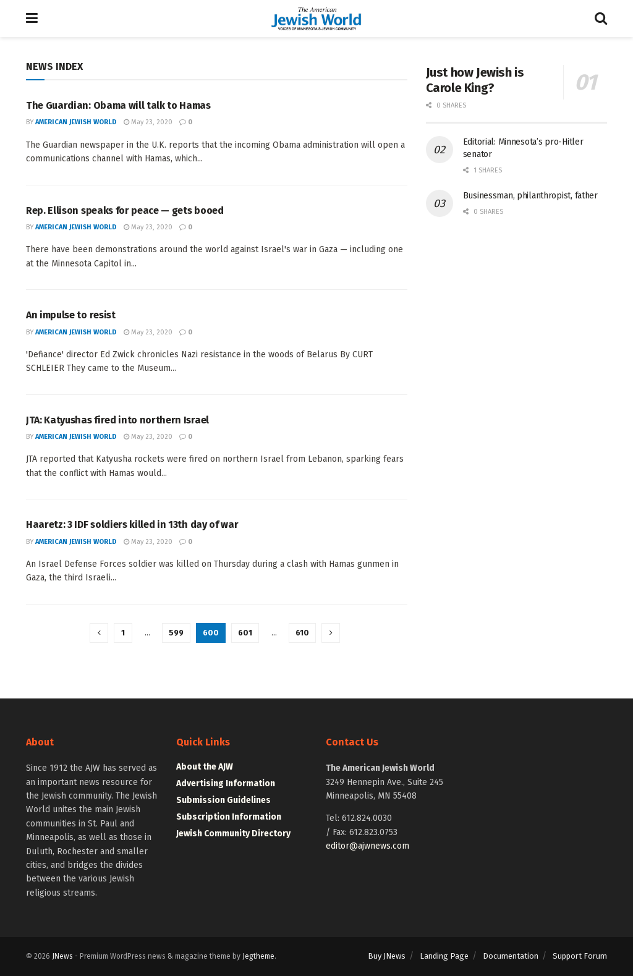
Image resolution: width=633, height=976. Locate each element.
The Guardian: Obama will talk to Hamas (118, 105)
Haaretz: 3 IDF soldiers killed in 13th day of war (132, 524)
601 (245, 632)
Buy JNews (387, 956)
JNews (62, 956)
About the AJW (204, 767)
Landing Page (444, 956)
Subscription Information (228, 817)
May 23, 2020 (148, 122)
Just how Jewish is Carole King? (475, 80)
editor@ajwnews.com (367, 846)
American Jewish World (76, 122)
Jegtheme (258, 956)
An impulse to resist (71, 315)
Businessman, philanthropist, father (530, 195)
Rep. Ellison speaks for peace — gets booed (125, 210)
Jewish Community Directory (233, 833)
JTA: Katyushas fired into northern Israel (117, 420)
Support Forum (580, 956)
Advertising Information (225, 783)
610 (302, 632)
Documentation (510, 956)
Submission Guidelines (223, 800)
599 (176, 632)
